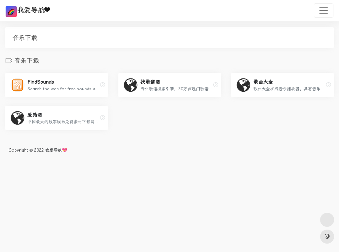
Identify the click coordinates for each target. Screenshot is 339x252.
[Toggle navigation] (323, 11)
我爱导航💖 (56, 150)
